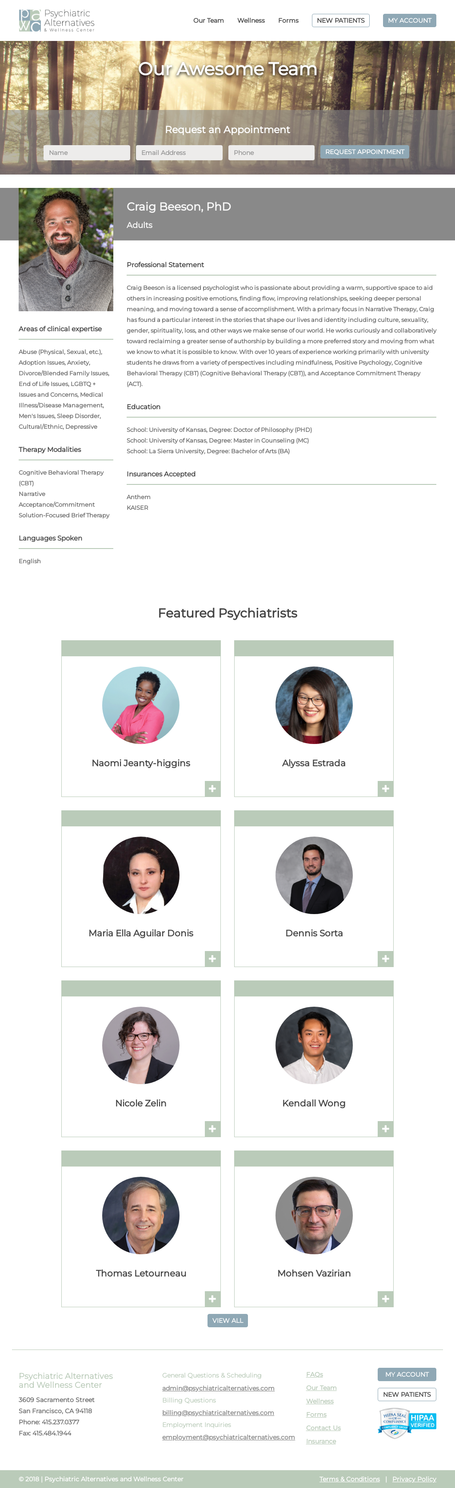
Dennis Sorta (314, 933)
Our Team (208, 20)
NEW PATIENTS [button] (407, 1394)
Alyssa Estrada (314, 763)
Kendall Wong (314, 1103)
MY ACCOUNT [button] (407, 1374)
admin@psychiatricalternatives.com (218, 1388)
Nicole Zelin (141, 1103)
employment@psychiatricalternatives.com (228, 1437)
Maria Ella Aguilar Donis (140, 933)
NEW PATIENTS (341, 20)
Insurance (321, 1441)
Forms (288, 20)
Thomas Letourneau (141, 1273)
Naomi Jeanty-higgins (141, 763)
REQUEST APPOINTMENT (364, 152)
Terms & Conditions (349, 1479)
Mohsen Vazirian (314, 1273)
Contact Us (323, 1428)
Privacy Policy (414, 1479)
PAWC (56, 20)
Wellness (251, 20)
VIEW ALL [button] (227, 1321)
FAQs (314, 1374)
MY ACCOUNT (409, 20)
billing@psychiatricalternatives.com (218, 1413)
